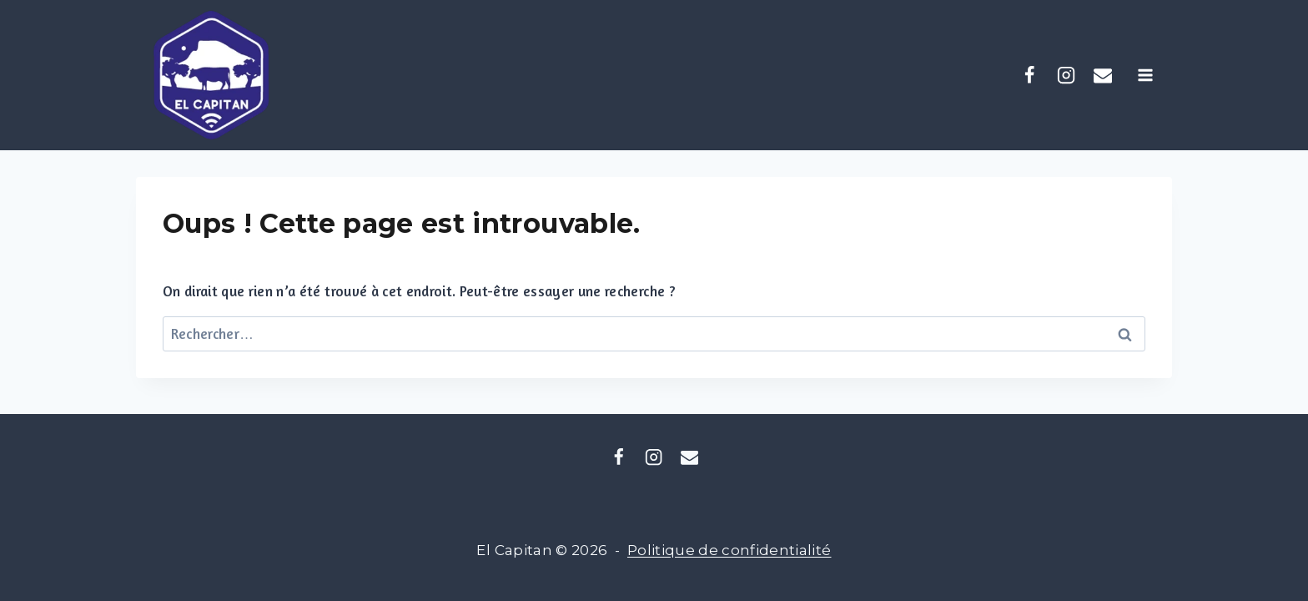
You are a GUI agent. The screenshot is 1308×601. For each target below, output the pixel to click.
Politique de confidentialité (729, 550)
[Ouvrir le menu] (1150, 75)
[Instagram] (1066, 75)
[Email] (689, 457)
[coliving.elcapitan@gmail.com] (1102, 75)
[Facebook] (1029, 75)
